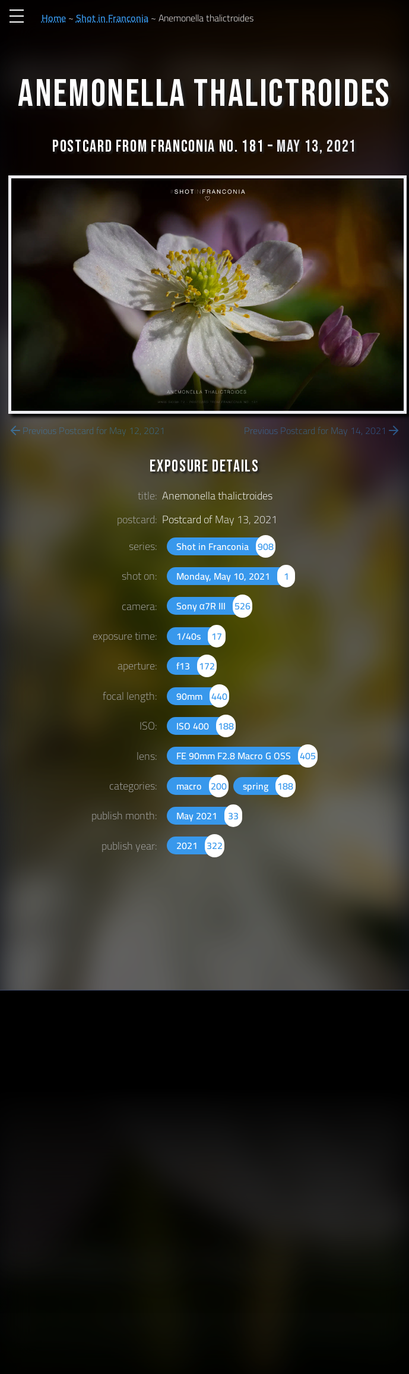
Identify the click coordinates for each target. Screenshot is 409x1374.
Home (54, 18)
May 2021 (209, 816)
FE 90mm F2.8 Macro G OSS (247, 756)
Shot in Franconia (112, 18)
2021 (200, 845)
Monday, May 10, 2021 (235, 576)
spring (269, 786)
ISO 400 (206, 726)
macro (202, 786)
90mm (202, 696)
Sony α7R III (214, 606)
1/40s (201, 636)
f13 (196, 666)
